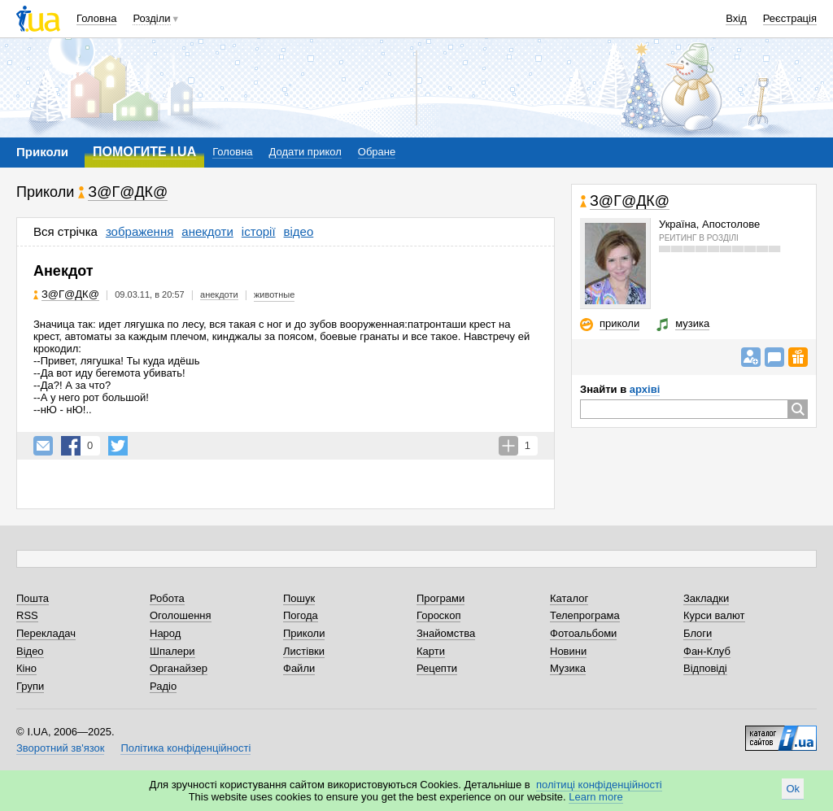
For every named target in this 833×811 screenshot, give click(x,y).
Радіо (163, 686)
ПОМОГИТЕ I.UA (144, 152)
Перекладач (46, 633)
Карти (430, 651)
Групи (30, 686)
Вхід (736, 18)
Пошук (299, 598)
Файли (299, 668)
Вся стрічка (65, 231)
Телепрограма (585, 615)
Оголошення (181, 615)
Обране (376, 152)
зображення (139, 231)
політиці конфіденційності (599, 784)
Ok (793, 789)
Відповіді (705, 668)
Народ (165, 633)
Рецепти (436, 668)
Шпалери (172, 651)
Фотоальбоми (583, 633)
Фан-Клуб (707, 651)
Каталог (569, 598)
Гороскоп (438, 615)
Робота (167, 598)
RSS (27, 615)
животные (274, 294)
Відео (30, 651)
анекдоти (207, 231)
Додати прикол (305, 152)
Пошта (32, 598)
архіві (645, 389)
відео (299, 231)
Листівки (304, 651)
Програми (440, 598)
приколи (619, 323)
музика (692, 323)
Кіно (26, 668)
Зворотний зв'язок (60, 748)
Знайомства (445, 633)
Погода (300, 615)
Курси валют (714, 615)
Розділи (151, 18)
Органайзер (178, 668)
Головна (96, 18)
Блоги (697, 633)
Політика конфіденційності (185, 748)
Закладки (706, 598)
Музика (568, 668)
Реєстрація (790, 18)
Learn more (595, 797)
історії (259, 231)
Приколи (304, 633)
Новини (568, 651)
